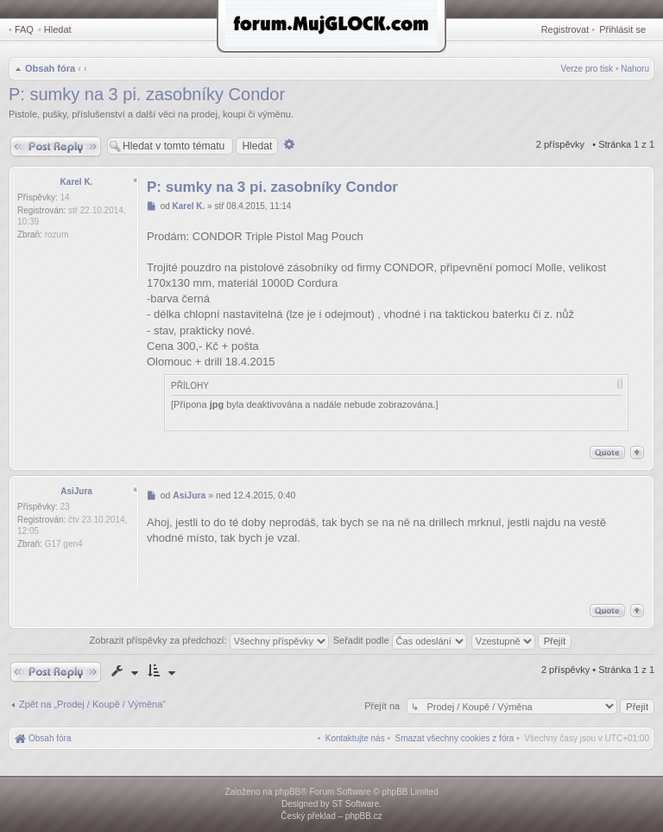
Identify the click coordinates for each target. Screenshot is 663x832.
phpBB (287, 792)
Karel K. (76, 182)
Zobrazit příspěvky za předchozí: (209, 640)
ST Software (355, 804)
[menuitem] (455, 738)
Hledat (58, 29)
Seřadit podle (400, 640)
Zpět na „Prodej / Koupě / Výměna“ (92, 704)
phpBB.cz (363, 816)
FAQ (24, 29)
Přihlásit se (622, 29)
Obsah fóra (50, 68)
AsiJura (76, 491)
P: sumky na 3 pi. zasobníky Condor (147, 94)
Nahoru (635, 68)
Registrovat (565, 29)
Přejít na (383, 706)
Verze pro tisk (587, 68)
